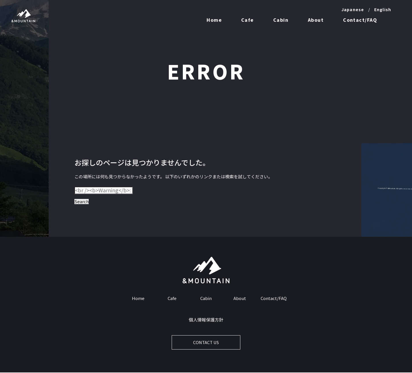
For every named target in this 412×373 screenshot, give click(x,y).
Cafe (247, 20)
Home (214, 20)
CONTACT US (206, 343)
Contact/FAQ (360, 20)
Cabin (280, 20)
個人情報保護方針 (206, 320)
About (316, 20)
